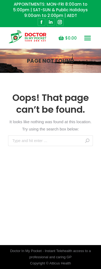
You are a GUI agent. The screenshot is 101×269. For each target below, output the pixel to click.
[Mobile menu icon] (87, 38)
